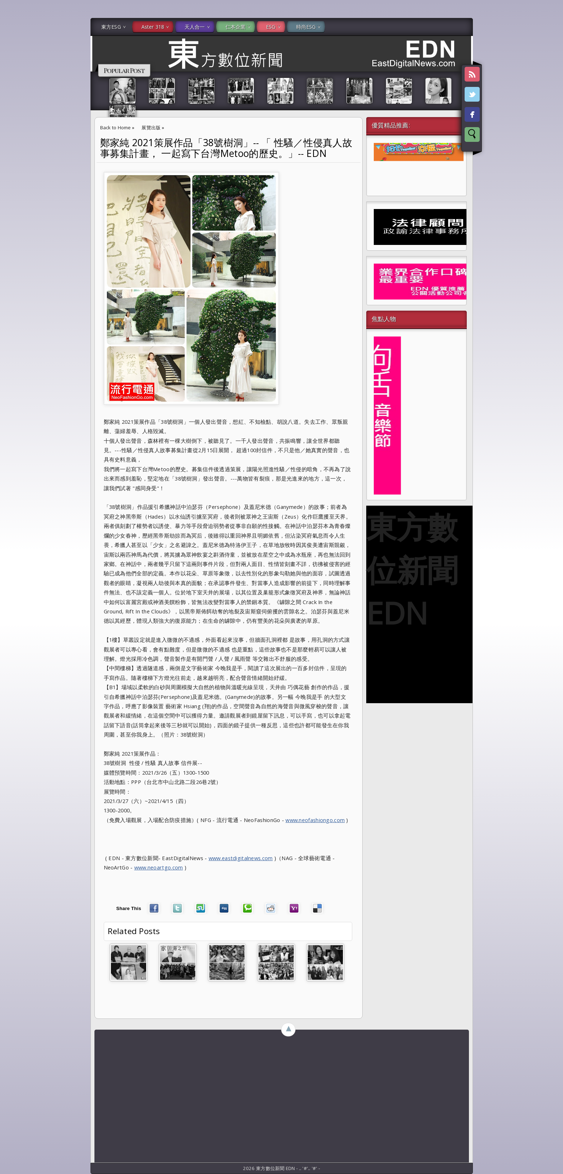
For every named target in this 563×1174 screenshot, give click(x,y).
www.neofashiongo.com (315, 819)
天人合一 (195, 26)
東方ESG (111, 26)
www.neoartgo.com (158, 867)
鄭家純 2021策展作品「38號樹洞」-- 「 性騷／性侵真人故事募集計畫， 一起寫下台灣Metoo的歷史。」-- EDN (226, 148)
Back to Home (115, 127)
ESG (270, 26)
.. (301, 1168)
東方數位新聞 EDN (412, 570)
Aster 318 (152, 26)
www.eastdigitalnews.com (241, 858)
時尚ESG (306, 26)
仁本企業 (235, 26)
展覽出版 (150, 127)
